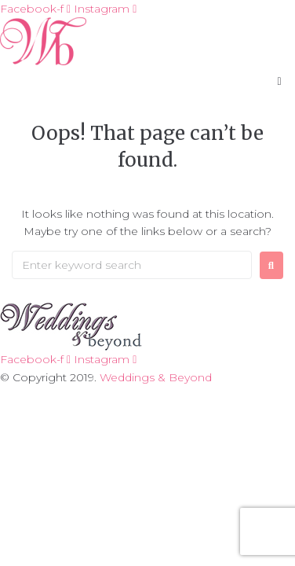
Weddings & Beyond (156, 377)
